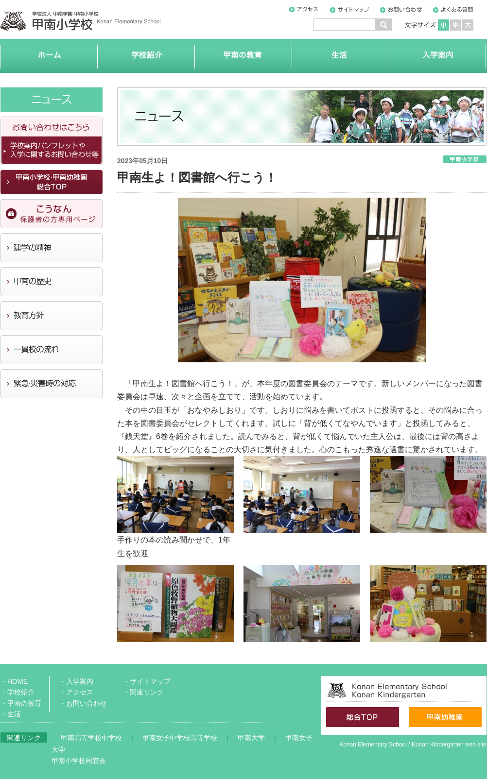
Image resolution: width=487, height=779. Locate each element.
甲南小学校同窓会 (79, 760)
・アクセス (76, 692)
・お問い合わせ (83, 703)
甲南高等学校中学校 (91, 738)
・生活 (10, 714)
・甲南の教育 (20, 703)
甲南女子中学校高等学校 (179, 738)
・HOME (14, 681)
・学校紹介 (17, 692)
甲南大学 (251, 738)
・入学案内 (76, 681)
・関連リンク (143, 692)
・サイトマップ (147, 681)
